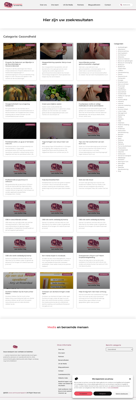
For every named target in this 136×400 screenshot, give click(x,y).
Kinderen (121, 107)
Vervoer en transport (124, 155)
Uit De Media (68, 5)
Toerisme (121, 144)
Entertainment (123, 82)
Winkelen (121, 159)
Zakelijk (120, 165)
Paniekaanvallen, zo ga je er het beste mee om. (19, 143)
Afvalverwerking (123, 51)
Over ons (43, 5)
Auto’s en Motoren (124, 59)
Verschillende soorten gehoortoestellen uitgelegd (89, 63)
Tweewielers (122, 148)
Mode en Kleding (123, 124)
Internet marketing (124, 105)
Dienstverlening (123, 72)
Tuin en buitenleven (124, 146)
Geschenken (122, 90)
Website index (63, 378)
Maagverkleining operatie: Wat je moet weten (56, 63)
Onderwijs (121, 128)
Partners (80, 5)
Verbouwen (121, 154)
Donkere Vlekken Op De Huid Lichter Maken (19, 292)
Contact (108, 5)
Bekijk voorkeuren (122, 393)
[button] (130, 379)
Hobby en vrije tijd (124, 95)
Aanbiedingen (122, 47)
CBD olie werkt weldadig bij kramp (55, 220)
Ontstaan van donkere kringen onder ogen (56, 292)
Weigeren (102, 393)
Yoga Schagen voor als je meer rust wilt (55, 143)
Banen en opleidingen (125, 61)
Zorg (119, 171)
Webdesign (121, 157)
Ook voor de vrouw (86, 180)
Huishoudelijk (122, 99)
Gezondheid (122, 92)
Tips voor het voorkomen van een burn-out (91, 143)
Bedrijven (121, 64)
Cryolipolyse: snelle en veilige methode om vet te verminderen (91, 105)
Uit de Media (62, 363)
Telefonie (121, 140)
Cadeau (120, 70)
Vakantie (121, 152)
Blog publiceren (94, 5)
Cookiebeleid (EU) (64, 374)
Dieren (120, 74)
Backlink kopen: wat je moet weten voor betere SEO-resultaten (67, 383)
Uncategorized (123, 150)
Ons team (55, 5)
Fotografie (121, 88)
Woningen (121, 163)
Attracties (121, 57)
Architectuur (122, 55)
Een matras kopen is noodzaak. (54, 256)
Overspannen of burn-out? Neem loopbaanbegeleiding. (91, 256)
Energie (120, 80)
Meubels (121, 119)
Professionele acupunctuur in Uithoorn (16, 180)
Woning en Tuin (123, 161)
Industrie (121, 101)
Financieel (121, 86)
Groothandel (122, 93)
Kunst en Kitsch (123, 109)
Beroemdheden (63, 360)
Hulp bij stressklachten (50, 180)
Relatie (120, 136)
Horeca (120, 97)
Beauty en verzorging (125, 62)
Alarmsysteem (122, 53)
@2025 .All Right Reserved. (22, 393)
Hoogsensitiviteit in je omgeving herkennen (17, 105)
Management (122, 113)
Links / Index (122, 111)
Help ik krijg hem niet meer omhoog (92, 292)
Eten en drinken (123, 84)
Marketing (121, 115)
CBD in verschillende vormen (16, 220)
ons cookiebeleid (113, 387)
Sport (119, 138)
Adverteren (121, 49)
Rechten (120, 134)
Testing (120, 142)
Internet (120, 103)
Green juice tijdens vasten (51, 104)
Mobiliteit (121, 123)
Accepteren (83, 393)
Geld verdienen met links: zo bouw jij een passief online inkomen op (67, 391)
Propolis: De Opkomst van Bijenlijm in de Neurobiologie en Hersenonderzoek (19, 64)
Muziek (120, 126)
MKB (119, 121)
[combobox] (126, 4)
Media (120, 117)
